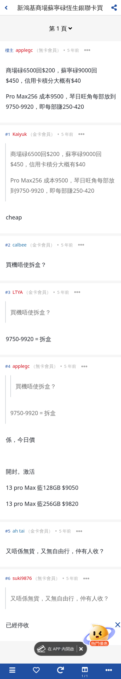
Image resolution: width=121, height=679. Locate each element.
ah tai (19, 531)
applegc (24, 50)
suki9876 (22, 578)
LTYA (18, 292)
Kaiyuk (20, 134)
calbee (20, 245)
